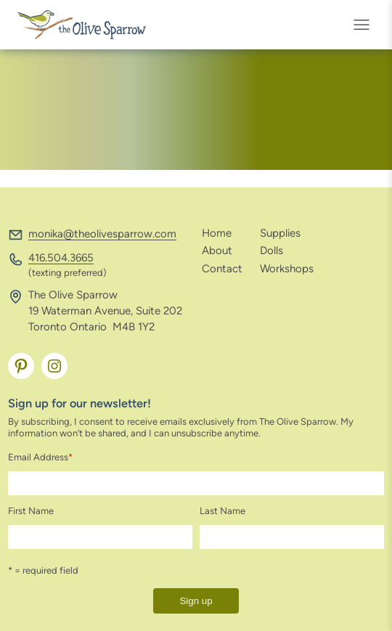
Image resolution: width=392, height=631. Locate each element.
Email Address (40, 457)
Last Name (222, 510)
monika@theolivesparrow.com (102, 233)
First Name (31, 510)
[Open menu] (366, 24)
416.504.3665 (61, 257)
